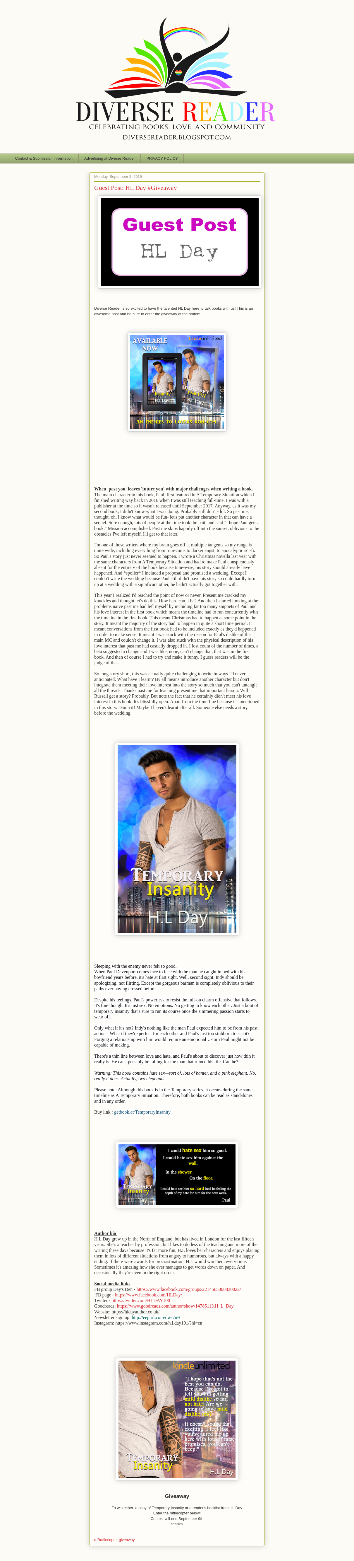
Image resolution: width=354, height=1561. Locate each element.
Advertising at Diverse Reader (109, 158)
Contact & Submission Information (44, 158)
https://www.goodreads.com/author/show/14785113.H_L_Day (175, 1305)
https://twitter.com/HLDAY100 (140, 1300)
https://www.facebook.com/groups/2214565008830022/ (189, 1289)
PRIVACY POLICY (162, 158)
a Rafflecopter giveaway (114, 1540)
